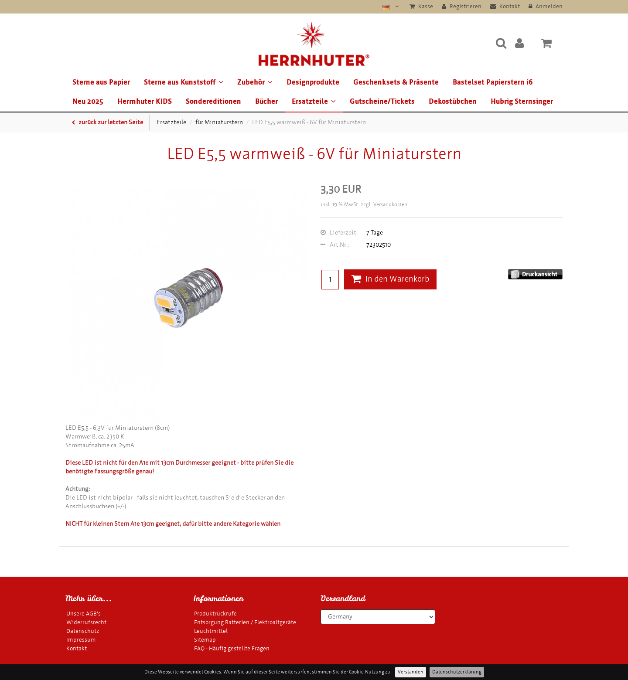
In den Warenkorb (390, 279)
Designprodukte (313, 82)
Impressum (81, 639)
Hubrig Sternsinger (522, 101)
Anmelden (546, 6)
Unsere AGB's (83, 613)
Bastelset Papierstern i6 (493, 82)
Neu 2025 (87, 101)
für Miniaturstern (219, 122)
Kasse (421, 6)
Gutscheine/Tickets (382, 101)
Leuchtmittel (211, 631)
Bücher (266, 101)
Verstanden (410, 672)
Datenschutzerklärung (456, 672)
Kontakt (505, 6)
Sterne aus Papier (101, 82)
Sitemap (205, 639)
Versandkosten (390, 204)
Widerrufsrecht (86, 622)
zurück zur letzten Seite (107, 122)
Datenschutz (82, 631)
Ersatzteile (314, 101)
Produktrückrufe (215, 613)
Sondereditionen (213, 101)
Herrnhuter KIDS (144, 101)
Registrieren (461, 6)
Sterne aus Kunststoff (183, 82)
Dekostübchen (453, 101)
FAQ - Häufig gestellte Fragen (232, 648)
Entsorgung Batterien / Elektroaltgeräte (245, 622)
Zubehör (255, 82)
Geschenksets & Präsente (396, 82)
